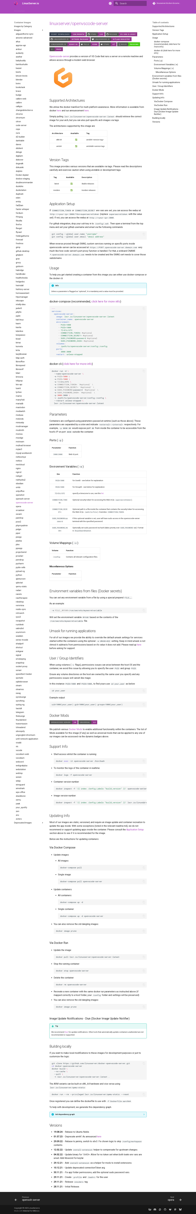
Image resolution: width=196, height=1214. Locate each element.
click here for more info (105, 301)
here (59, 110)
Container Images (46, 10)
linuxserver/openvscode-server (78, 23)
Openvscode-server (59, 56)
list (102, 493)
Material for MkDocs (31, 1211)
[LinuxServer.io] (16, 3)
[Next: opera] (174, 1199)
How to (31, 10)
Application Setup (135, 829)
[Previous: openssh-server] (28, 1199)
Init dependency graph (65, 1114)
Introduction (19, 10)
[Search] (130, 3)
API (58, 10)
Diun (66, 1032)
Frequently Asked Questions (76, 10)
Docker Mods (75, 729)
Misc (94, 10)
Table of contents (160, 22)
